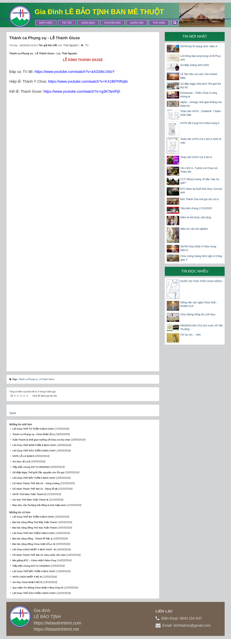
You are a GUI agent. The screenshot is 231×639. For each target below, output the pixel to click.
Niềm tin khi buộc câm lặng (195, 217)
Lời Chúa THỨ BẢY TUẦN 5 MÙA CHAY (33, 478)
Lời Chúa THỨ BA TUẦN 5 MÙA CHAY (33, 516)
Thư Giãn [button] (159, 22)
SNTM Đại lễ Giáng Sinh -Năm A (198, 46)
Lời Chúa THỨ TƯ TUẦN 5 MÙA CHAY (33, 428)
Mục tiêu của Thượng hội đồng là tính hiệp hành (39, 505)
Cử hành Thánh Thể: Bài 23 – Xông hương (36, 483)
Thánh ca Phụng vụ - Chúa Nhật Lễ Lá (33, 434)
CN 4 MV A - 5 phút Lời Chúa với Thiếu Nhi (198, 170)
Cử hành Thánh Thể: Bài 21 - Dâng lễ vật (35, 488)
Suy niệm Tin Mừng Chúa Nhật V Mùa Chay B (37, 587)
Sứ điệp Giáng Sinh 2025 (194, 65)
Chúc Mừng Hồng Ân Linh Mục (197, 314)
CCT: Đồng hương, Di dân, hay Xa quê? (199, 181)
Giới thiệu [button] (46, 22)
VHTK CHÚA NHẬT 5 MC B (27, 576)
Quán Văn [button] (136, 22)
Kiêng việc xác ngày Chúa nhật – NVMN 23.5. (199, 304)
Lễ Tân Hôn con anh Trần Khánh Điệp (198, 76)
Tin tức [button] (67, 22)
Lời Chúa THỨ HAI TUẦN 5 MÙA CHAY (33, 533)
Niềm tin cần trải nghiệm (194, 228)
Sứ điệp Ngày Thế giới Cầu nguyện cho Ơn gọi (38, 472)
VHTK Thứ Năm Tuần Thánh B (29, 494)
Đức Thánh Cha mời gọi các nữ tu (199, 199)
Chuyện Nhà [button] (112, 22)
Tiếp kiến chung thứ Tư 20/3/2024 (31, 467)
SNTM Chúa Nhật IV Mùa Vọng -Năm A (198, 248)
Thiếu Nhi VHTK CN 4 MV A (196, 157)
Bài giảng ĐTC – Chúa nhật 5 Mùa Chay (34, 560)
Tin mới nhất (194, 36)
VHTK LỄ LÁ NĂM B (23, 456)
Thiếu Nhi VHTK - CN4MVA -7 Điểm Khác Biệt (200, 113)
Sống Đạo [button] (88, 22)
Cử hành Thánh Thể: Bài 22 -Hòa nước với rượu (39, 555)
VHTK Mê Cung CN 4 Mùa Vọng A (199, 123)
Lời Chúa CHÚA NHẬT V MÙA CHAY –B (34, 549)
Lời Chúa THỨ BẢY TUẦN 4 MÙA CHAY (33, 571)
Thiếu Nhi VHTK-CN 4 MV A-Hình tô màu (200, 141)
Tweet (12, 413)
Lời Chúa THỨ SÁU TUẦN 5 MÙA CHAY (34, 450)
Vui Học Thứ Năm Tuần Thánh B (30, 499)
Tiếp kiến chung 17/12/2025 (196, 208)
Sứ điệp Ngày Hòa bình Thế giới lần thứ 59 (200, 85)
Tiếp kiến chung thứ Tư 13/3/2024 (31, 565)
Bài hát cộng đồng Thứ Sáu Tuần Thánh (34, 527)
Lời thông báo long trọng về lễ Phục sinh (200, 58)
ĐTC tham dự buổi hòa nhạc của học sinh (201, 190)
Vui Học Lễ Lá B (21, 461)
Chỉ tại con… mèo (190, 334)
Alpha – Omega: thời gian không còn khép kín (201, 104)
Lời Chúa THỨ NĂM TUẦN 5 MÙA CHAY (34, 445)
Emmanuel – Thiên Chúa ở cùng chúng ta (198, 94)
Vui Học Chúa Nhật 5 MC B (27, 582)
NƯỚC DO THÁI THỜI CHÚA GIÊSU (201, 281)
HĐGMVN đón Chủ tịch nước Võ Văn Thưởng (201, 327)
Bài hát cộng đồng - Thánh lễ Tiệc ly (32, 538)
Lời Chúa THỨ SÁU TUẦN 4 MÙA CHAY (34, 593)
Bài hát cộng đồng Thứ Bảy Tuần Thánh (34, 522)
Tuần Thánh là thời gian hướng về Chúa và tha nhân (41, 439)
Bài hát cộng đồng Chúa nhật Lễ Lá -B (33, 544)
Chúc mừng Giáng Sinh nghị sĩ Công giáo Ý (201, 258)
